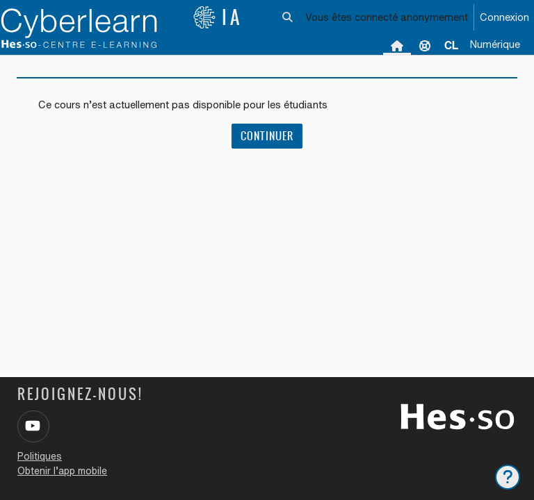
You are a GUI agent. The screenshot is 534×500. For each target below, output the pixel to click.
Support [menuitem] (425, 45)
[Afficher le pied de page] (507, 477)
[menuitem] (451, 45)
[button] (288, 17)
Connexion (504, 17)
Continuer (267, 136)
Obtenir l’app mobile (62, 471)
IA (218, 17)
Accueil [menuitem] (397, 45)
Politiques (39, 456)
